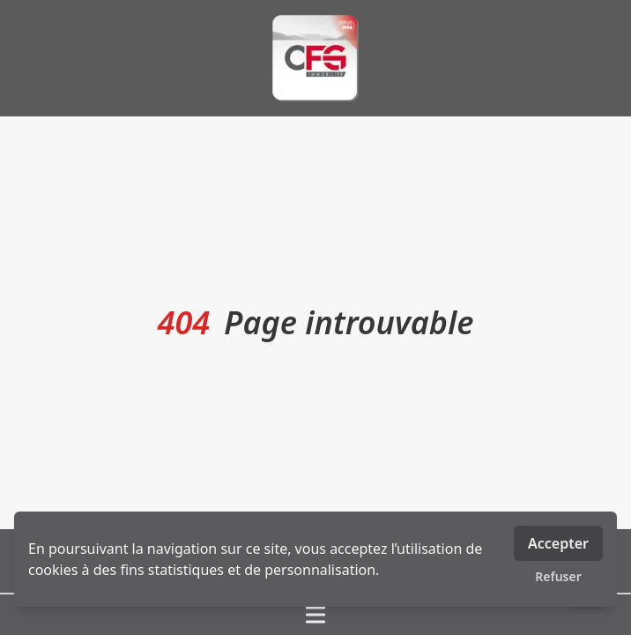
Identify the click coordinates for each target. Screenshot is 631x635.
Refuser (558, 576)
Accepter (558, 543)
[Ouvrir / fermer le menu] (315, 614)
